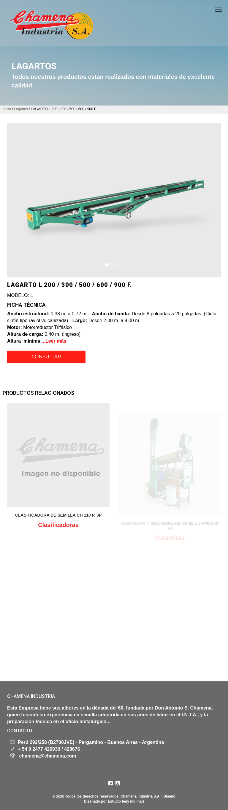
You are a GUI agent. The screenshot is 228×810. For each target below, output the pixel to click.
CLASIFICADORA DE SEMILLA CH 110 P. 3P (58, 517)
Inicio (7, 109)
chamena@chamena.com (47, 755)
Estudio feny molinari (126, 801)
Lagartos (21, 109)
